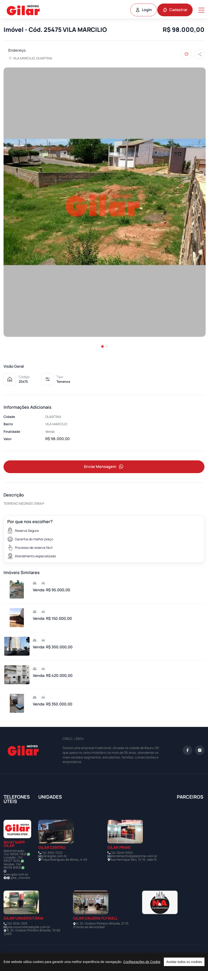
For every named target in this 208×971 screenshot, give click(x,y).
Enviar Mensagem (104, 466)
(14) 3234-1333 (16, 923)
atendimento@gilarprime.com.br (133, 856)
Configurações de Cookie (141, 962)
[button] (102, 346)
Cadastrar (175, 9)
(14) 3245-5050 (121, 852)
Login (143, 9)
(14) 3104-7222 (52, 852)
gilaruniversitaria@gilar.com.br (28, 927)
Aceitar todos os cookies (184, 962)
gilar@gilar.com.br (54, 856)
